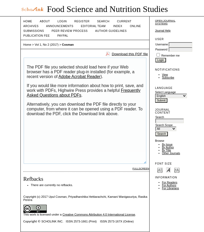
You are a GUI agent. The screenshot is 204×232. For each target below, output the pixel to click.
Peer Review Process (70, 30)
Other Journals (171, 153)
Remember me (171, 55)
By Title (166, 150)
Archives (31, 26)
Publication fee (36, 35)
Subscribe (168, 77)
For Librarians (170, 188)
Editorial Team (93, 26)
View (165, 74)
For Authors (169, 185)
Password (161, 49)
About (45, 21)
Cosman (68, 44)
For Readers (169, 182)
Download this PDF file (130, 54)
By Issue (167, 144)
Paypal (62, 35)
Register (82, 21)
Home (27, 21)
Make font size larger (177, 170)
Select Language (165, 92)
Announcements (60, 26)
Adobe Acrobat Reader (79, 76)
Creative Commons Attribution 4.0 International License (98, 214)
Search (103, 21)
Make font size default (168, 170)
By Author (168, 147)
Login (62, 21)
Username (161, 44)
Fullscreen (141, 168)
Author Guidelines (111, 30)
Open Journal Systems (165, 22)
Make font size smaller (160, 170)
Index (117, 26)
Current (124, 21)
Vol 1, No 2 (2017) (46, 44)
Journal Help (163, 30)
